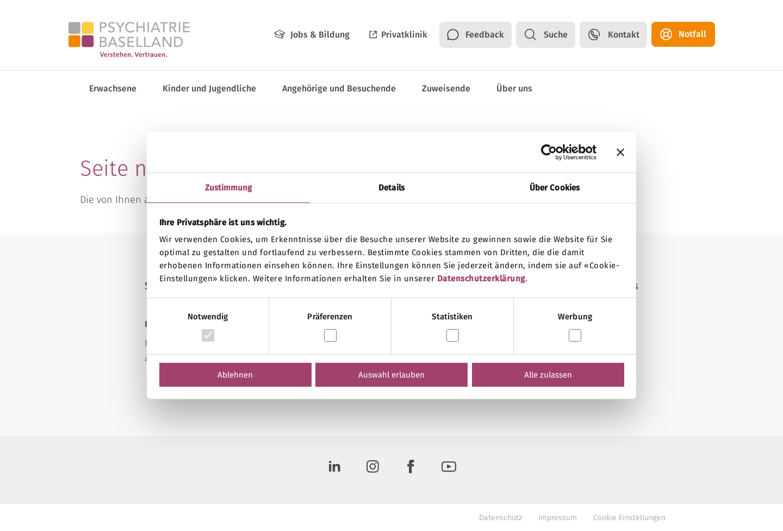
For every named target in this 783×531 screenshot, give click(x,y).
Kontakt (623, 34)
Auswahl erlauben (391, 375)
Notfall (692, 34)
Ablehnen (235, 375)
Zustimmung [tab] (228, 188)
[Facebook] (410, 470)
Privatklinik (404, 34)
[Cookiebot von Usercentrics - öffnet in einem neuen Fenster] (548, 152)
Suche (556, 34)
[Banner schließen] (620, 152)
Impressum (557, 517)
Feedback (484, 34)
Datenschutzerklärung (481, 278)
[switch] (330, 335)
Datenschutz (500, 517)
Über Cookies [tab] (555, 188)
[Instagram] (372, 470)
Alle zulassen (548, 375)
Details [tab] (391, 188)
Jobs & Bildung (320, 34)
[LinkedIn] (334, 470)
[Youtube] (448, 470)
